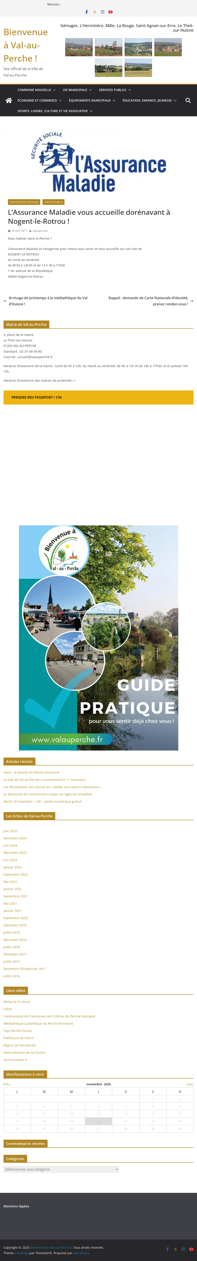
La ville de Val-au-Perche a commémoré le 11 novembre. (45, 780)
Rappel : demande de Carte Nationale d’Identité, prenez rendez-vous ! (151, 301)
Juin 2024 (10, 845)
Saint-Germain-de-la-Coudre (24, 1052)
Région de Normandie (20, 1045)
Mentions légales (16, 1206)
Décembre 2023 (15, 853)
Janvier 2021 (13, 911)
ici (74, 380)
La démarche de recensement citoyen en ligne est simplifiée (48, 794)
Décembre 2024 (15, 838)
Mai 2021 (10, 903)
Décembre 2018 (16, 940)
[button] (53, 90)
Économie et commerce (37, 100)
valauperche (40, 231)
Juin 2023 (10, 860)
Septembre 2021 (16, 896)
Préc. (7, 1084)
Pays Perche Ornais (18, 1031)
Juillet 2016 (12, 976)
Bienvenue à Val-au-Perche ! (26, 45)
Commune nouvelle (34, 90)
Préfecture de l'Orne (18, 1038)
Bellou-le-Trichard (17, 1002)
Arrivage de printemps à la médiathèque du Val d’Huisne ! (45, 301)
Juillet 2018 (12, 947)
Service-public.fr (16, 1060)
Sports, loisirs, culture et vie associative (53, 111)
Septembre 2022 (16, 874)
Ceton (8, 1009)
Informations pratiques (24, 202)
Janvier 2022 (13, 889)
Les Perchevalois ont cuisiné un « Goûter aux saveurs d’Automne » (52, 787)
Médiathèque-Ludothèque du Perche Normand (38, 1023)
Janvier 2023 (13, 867)
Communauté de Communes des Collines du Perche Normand (49, 1016)
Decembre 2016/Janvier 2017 (25, 969)
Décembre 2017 (15, 954)
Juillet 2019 (12, 932)
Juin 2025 (10, 831)
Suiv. (190, 1084)
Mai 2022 (10, 882)
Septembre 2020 (16, 918)
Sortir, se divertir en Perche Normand (31, 772)
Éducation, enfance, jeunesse (147, 100)
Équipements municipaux (90, 100)
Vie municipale (75, 90)
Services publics (112, 90)
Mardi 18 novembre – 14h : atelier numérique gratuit (43, 801)
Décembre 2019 (15, 925)
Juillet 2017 (12, 961)
